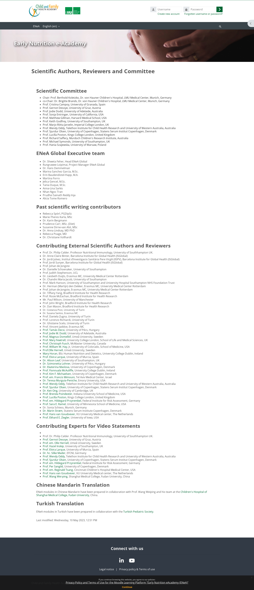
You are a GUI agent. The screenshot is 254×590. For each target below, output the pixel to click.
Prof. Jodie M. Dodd (54, 333)
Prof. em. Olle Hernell (56, 443)
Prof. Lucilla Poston (54, 397)
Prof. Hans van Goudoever (59, 473)
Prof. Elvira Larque (54, 357)
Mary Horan (50, 353)
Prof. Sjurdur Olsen (54, 387)
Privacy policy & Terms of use (137, 569)
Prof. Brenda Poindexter (57, 394)
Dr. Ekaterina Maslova (56, 367)
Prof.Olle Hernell (53, 350)
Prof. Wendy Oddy (54, 384)
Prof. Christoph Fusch (56, 343)
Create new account (168, 14)
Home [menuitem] (36, 26)
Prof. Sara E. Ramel (54, 404)
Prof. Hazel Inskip (53, 446)
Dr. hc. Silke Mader (54, 453)
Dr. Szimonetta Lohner (56, 363)
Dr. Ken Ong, (51, 390)
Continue (127, 587)
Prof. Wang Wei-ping (55, 476)
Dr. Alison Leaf (51, 360)
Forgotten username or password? (203, 14)
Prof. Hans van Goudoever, (59, 414)
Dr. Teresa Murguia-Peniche (60, 380)
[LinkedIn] (121, 560)
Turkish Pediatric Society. (138, 511)
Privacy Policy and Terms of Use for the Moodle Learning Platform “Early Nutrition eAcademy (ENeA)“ (127, 582)
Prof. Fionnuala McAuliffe (58, 370)
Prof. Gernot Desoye (55, 439)
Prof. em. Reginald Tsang (58, 470)
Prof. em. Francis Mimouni (59, 377)
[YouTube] (132, 560)
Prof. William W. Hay (55, 347)
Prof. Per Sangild (53, 466)
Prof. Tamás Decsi (54, 330)
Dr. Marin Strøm (53, 410)
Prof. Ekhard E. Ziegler (56, 417)
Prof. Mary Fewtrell (54, 340)
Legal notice (106, 569)
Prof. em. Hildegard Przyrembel (62, 400)
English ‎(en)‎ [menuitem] (50, 26)
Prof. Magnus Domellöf (57, 336)
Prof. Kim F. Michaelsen (57, 374)
